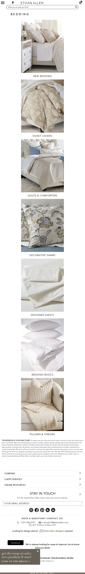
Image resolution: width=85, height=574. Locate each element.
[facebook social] (36, 509)
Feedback (15, 543)
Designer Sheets (42, 314)
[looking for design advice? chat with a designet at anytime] (42, 531)
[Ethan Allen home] (41, 2)
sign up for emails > (16, 561)
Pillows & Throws (42, 434)
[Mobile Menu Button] (2, 2)
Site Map (70, 558)
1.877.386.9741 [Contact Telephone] (28, 522)
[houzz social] (47, 509)
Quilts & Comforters (42, 195)
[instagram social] (31, 509)
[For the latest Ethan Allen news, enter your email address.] (42, 503)
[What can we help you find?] (40, 7)
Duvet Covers (42, 135)
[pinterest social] (42, 509)
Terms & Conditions (58, 558)
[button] (80, 2)
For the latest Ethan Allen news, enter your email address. (42, 498)
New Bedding (42, 76)
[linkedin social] (53, 509)
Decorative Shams (42, 255)
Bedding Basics (42, 374)
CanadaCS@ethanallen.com (55, 522)
